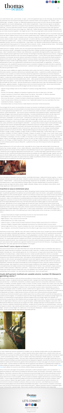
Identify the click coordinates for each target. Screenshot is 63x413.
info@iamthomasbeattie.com (31, 407)
